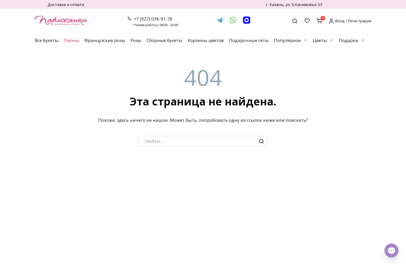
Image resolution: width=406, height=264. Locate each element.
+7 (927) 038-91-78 (155, 21)
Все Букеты (47, 40)
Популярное (287, 40)
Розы (135, 40)
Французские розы (104, 40)
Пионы (71, 40)
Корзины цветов (206, 40)
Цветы (320, 40)
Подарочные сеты (249, 40)
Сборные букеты (165, 40)
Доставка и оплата (66, 4)
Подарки (348, 40)
